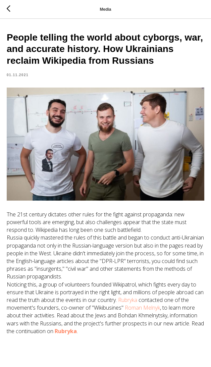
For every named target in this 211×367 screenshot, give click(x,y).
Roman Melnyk (142, 307)
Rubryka (127, 300)
